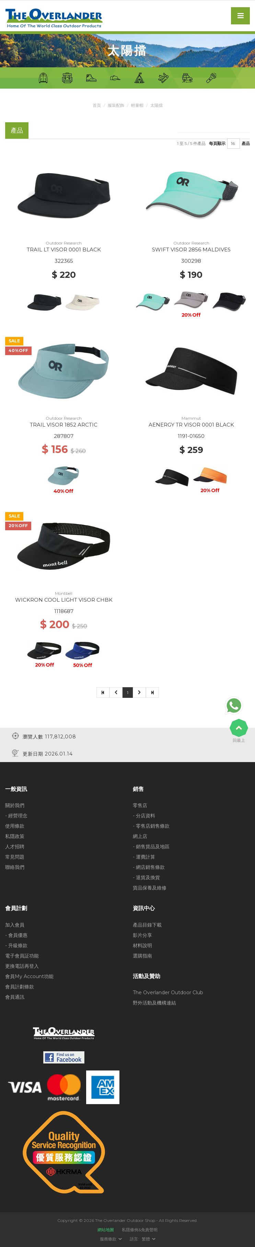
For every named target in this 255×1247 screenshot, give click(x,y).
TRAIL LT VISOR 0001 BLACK (64, 249)
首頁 (97, 105)
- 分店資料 (144, 816)
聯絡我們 (14, 867)
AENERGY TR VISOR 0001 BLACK (191, 424)
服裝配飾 (116, 105)
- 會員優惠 (16, 935)
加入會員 (14, 925)
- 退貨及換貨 (146, 877)
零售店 (140, 805)
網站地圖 (105, 1229)
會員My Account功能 (29, 976)
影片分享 (142, 935)
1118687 (63, 611)
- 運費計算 (144, 857)
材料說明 (142, 945)
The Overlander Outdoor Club (168, 992)
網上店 (140, 836)
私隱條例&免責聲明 (140, 1229)
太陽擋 (156, 105)
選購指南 (142, 956)
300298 (191, 261)
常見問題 (14, 857)
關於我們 (14, 805)
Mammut (191, 418)
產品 (246, 143)
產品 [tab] (17, 130)
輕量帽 (137, 105)
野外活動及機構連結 (154, 1003)
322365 (64, 261)
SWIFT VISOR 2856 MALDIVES (191, 249)
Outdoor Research (64, 243)
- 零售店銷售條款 (151, 826)
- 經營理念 (16, 816)
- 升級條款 (16, 945)
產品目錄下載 (147, 925)
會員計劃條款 (19, 987)
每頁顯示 (217, 143)
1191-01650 (191, 436)
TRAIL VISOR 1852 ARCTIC (63, 424)
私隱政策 (14, 836)
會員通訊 (14, 997)
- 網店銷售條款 (149, 867)
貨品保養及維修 (149, 888)
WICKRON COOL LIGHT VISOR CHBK (64, 600)
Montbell (63, 593)
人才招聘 (14, 846)
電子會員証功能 (22, 956)
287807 (63, 436)
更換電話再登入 (22, 966)
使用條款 (14, 826)
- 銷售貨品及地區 (151, 846)
